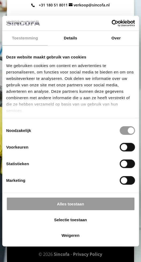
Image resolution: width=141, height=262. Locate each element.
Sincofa (62, 254)
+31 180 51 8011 (53, 5)
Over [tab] (116, 38)
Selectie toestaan (70, 219)
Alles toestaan (70, 204)
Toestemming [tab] (25, 38)
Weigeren (70, 235)
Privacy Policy (87, 254)
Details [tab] (70, 38)
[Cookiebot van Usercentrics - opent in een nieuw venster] (111, 23)
